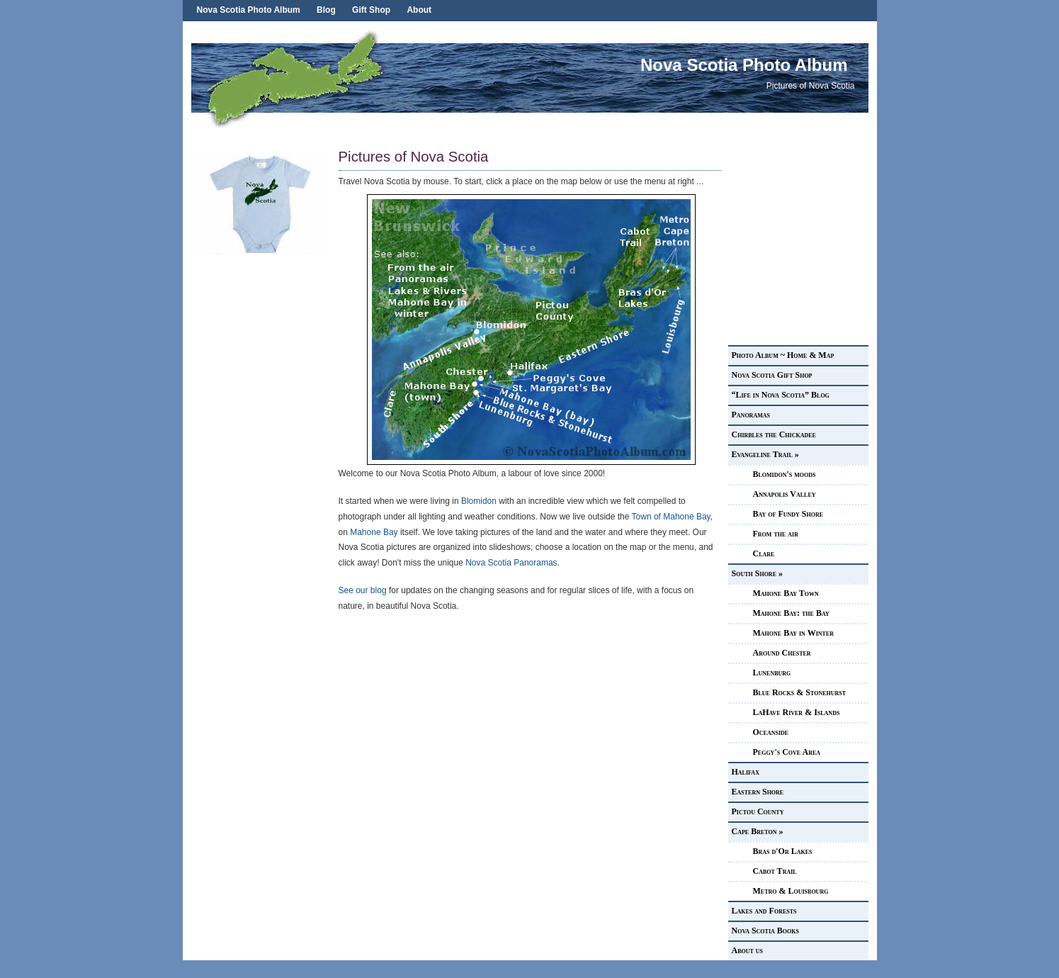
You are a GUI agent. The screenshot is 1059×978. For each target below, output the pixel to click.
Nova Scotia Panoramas (511, 563)
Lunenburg (772, 673)
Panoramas (751, 415)
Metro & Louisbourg (791, 891)
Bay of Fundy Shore (788, 514)
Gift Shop (371, 10)
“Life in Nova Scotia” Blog (780, 395)
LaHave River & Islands (796, 712)
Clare (764, 553)
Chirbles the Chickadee (774, 434)
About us (748, 950)
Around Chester (782, 653)
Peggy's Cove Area (787, 752)
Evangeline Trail (765, 454)
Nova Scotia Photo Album (248, 10)
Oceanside (771, 732)
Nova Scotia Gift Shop (772, 375)
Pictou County (758, 811)
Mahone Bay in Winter (793, 633)
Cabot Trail (775, 871)
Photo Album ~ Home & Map (783, 355)
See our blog (363, 590)
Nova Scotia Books (765, 930)
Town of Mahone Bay (671, 517)
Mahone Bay (373, 532)
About (419, 10)
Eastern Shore (758, 792)
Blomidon (479, 501)
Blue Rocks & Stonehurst (799, 692)
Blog (326, 10)
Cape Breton (757, 831)
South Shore (757, 573)
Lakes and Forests (764, 911)
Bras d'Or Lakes (782, 851)
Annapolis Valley (784, 494)
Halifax (745, 772)
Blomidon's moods (784, 474)
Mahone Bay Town (786, 593)
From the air (775, 534)
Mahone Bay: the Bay (791, 613)
